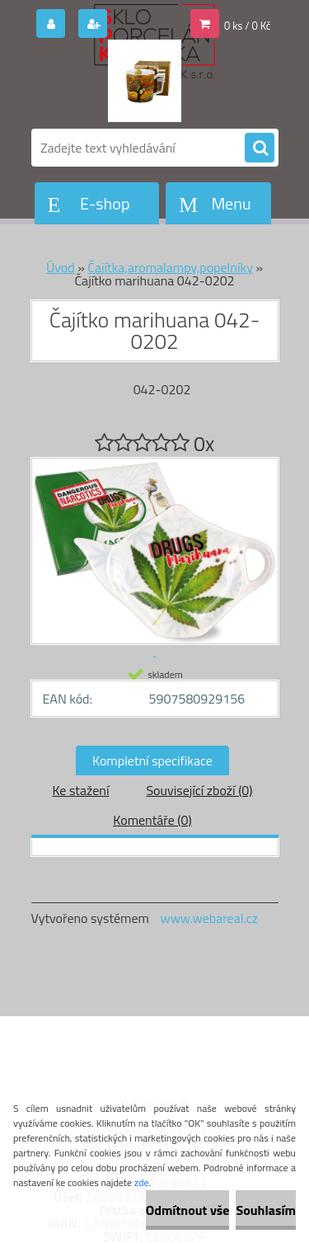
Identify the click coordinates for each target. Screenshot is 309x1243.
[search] (259, 148)
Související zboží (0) (199, 790)
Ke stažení (80, 790)
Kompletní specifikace (152, 760)
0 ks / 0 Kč (247, 25)
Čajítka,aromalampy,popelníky (170, 267)
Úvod (60, 267)
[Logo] (144, 81)
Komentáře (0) (152, 820)
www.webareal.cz (209, 918)
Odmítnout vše (188, 1210)
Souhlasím (266, 1210)
